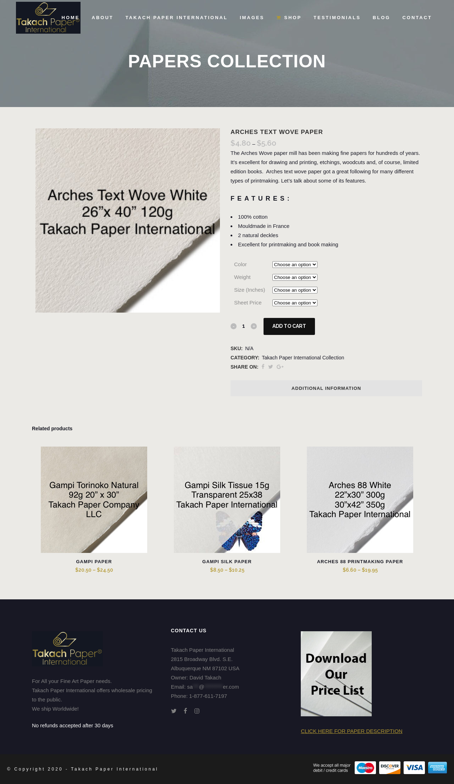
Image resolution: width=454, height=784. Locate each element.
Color (240, 264)
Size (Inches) (249, 290)
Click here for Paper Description (351, 731)
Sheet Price (248, 302)
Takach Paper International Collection (303, 357)
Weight (242, 277)
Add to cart (289, 326)
